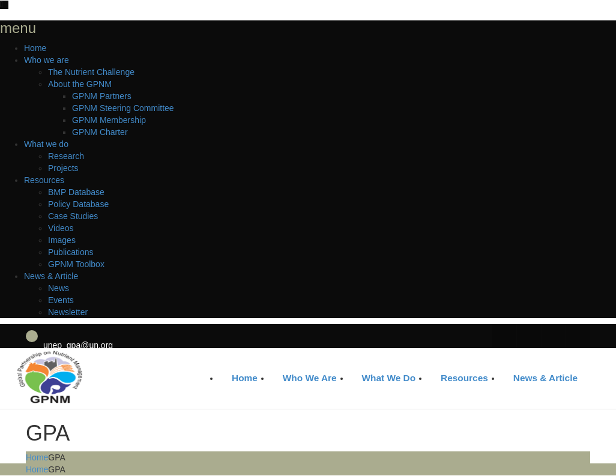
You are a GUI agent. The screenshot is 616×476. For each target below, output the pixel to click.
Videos (61, 228)
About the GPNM (80, 84)
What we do (46, 144)
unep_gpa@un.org (78, 345)
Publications (71, 252)
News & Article (51, 276)
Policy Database (78, 204)
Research (66, 156)
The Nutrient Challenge (91, 72)
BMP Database (76, 192)
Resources (44, 180)
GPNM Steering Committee (123, 108)
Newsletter (68, 312)
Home (35, 48)
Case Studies (73, 216)
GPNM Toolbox (76, 264)
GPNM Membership (109, 120)
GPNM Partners (101, 96)
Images (62, 240)
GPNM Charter (100, 132)
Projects (63, 168)
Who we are (46, 60)
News (58, 288)
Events (61, 300)
